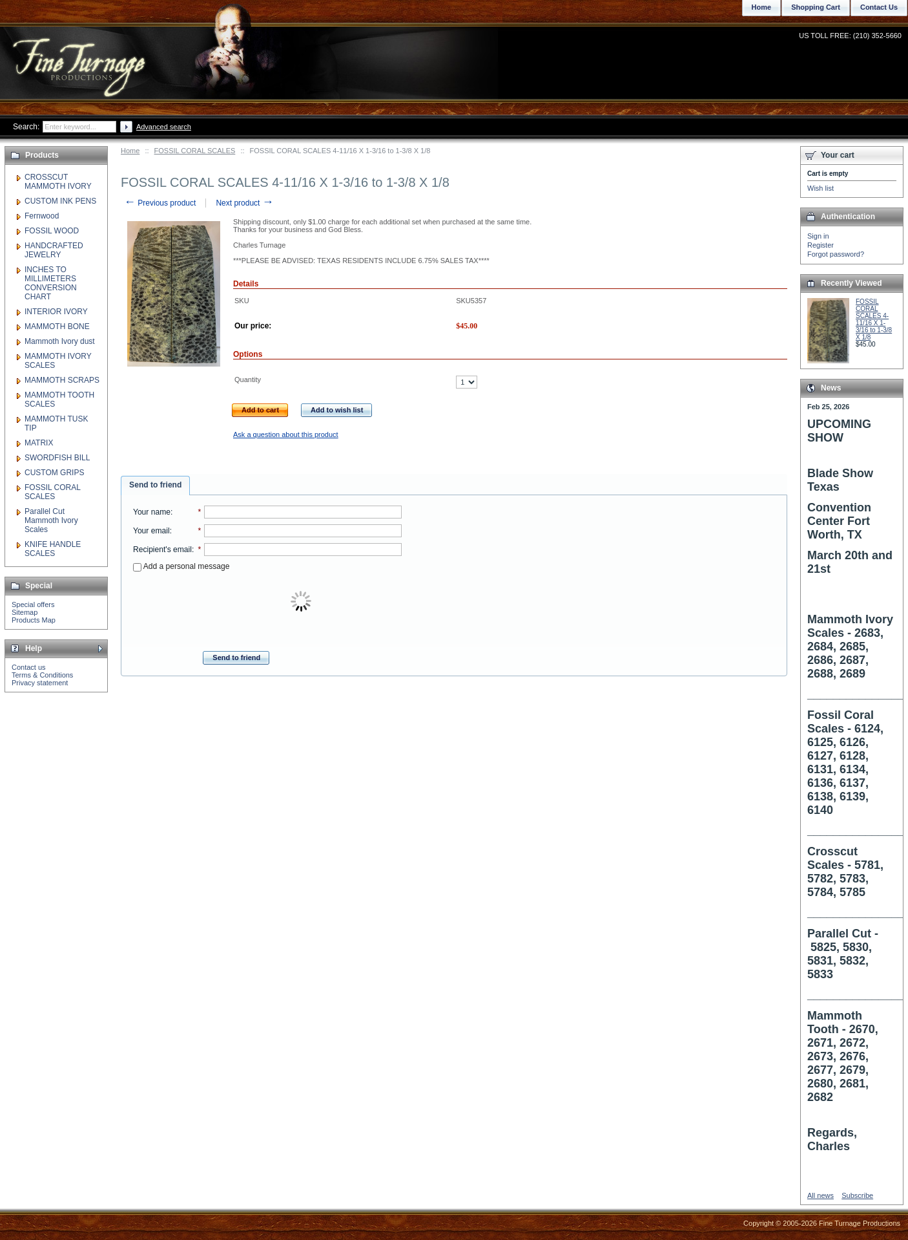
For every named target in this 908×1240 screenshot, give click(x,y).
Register (820, 245)
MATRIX (39, 442)
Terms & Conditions (42, 675)
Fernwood (42, 215)
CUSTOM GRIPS (54, 472)
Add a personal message (181, 566)
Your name (151, 512)
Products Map (34, 620)
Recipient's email (162, 549)
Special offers (33, 604)
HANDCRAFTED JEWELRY (54, 250)
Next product (244, 203)
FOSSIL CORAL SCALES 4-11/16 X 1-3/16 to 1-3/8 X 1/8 (874, 319)
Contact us (29, 667)
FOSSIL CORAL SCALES (195, 151)
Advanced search (163, 127)
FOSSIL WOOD (52, 230)
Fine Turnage (80, 55)
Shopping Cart (815, 7)
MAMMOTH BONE (57, 326)
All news (820, 1195)
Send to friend (155, 484)
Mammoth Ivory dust (60, 341)
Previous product (160, 203)
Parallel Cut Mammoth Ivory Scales (51, 520)
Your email (151, 530)
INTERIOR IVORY (56, 311)
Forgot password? (835, 254)
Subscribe (857, 1195)
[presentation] (302, 602)
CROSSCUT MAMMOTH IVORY (58, 182)
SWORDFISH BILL (57, 457)
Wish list (820, 188)
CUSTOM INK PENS (60, 201)
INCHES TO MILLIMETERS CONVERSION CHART (51, 283)
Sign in (818, 236)
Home (130, 151)
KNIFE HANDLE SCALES (53, 549)
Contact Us (879, 7)
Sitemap (24, 612)
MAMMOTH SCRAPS (62, 380)
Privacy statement (40, 683)
